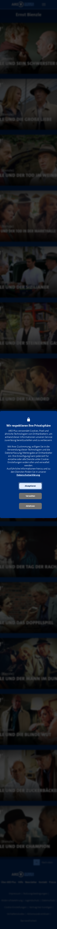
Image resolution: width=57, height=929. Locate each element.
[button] (30, 486)
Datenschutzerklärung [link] (28, 475)
